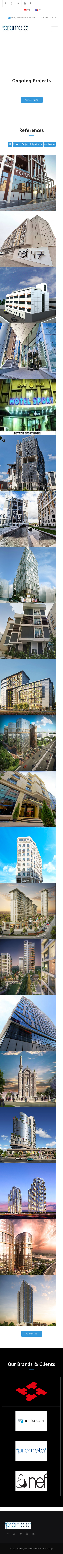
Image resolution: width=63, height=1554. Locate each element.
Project (16, 144)
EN (40, 10)
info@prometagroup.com (23, 17)
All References (31, 1334)
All (10, 144)
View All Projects (31, 100)
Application (49, 144)
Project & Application (32, 144)
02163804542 (50, 17)
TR (28, 10)
